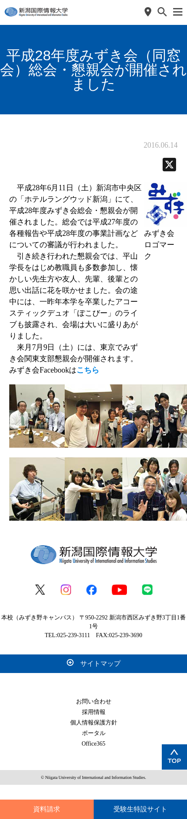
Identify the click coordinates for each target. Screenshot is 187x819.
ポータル (93, 733)
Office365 (93, 744)
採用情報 (93, 712)
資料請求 (46, 809)
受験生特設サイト (140, 809)
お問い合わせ (93, 701)
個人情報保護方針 (93, 722)
